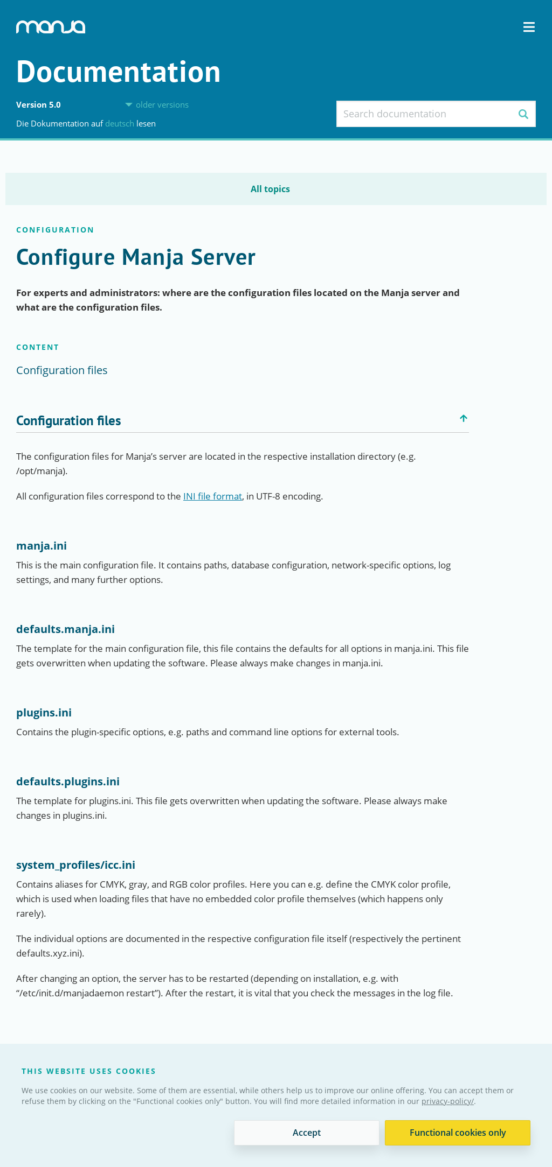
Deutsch (120, 123)
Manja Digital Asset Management (50, 26)
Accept (307, 1132)
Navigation (529, 27)
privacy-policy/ (448, 1101)
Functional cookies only (458, 1132)
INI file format (212, 496)
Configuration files (62, 370)
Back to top (463, 418)
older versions (162, 105)
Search (523, 113)
